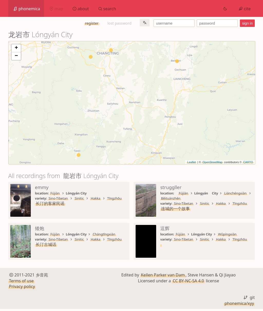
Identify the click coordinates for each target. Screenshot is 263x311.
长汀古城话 (46, 244)
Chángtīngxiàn (104, 234)
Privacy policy (22, 288)
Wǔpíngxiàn (227, 234)
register (91, 23)
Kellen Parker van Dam (163, 277)
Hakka (95, 198)
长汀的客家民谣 (50, 203)
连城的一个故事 (175, 208)
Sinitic (79, 198)
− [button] (16, 56)
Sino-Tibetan (58, 198)
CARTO (248, 162)
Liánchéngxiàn (235, 193)
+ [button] (16, 48)
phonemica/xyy (239, 305)
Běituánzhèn (171, 198)
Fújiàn (55, 193)
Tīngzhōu (114, 198)
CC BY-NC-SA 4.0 (188, 282)
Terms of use (21, 282)
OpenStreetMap (212, 162)
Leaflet (191, 162)
